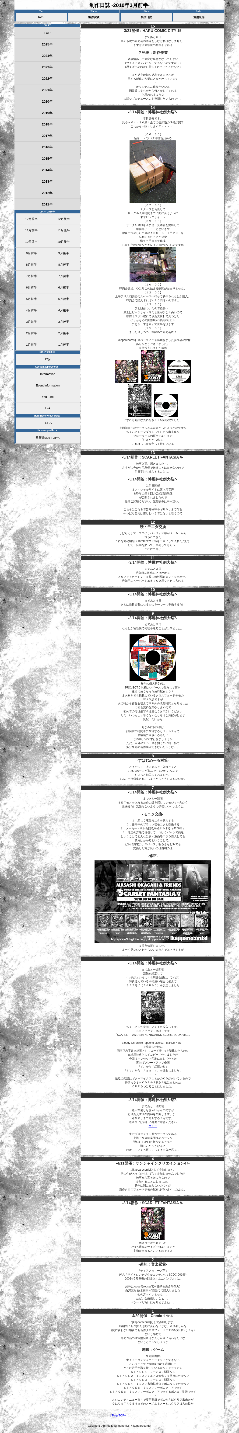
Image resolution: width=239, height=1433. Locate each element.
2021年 (47, 90)
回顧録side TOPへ (47, 437)
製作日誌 (146, 17)
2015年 (47, 158)
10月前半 (31, 241)
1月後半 (63, 344)
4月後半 (63, 310)
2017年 (47, 136)
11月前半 (31, 230)
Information (47, 374)
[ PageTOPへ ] (119, 1415)
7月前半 (31, 276)
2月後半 (63, 333)
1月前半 (31, 344)
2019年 (47, 113)
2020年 (47, 101)
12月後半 (63, 219)
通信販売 (198, 17)
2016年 (47, 147)
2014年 (47, 170)
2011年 (47, 204)
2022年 (47, 78)
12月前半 (31, 219)
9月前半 (31, 253)
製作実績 (93, 17)
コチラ (153, 1126)
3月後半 (63, 321)
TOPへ (48, 423)
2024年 (47, 56)
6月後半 (63, 287)
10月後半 (63, 241)
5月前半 (31, 299)
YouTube (48, 397)
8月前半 (31, 264)
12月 (48, 359)
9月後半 (63, 253)
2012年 (47, 193)
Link (48, 408)
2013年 (47, 181)
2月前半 (31, 333)
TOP (47, 33)
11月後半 (63, 230)
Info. (41, 17)
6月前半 (31, 287)
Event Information (48, 385)
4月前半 (31, 310)
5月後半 (63, 299)
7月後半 (63, 276)
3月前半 (31, 321)
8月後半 (63, 264)
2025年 (47, 44)
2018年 (47, 124)
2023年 (47, 67)
